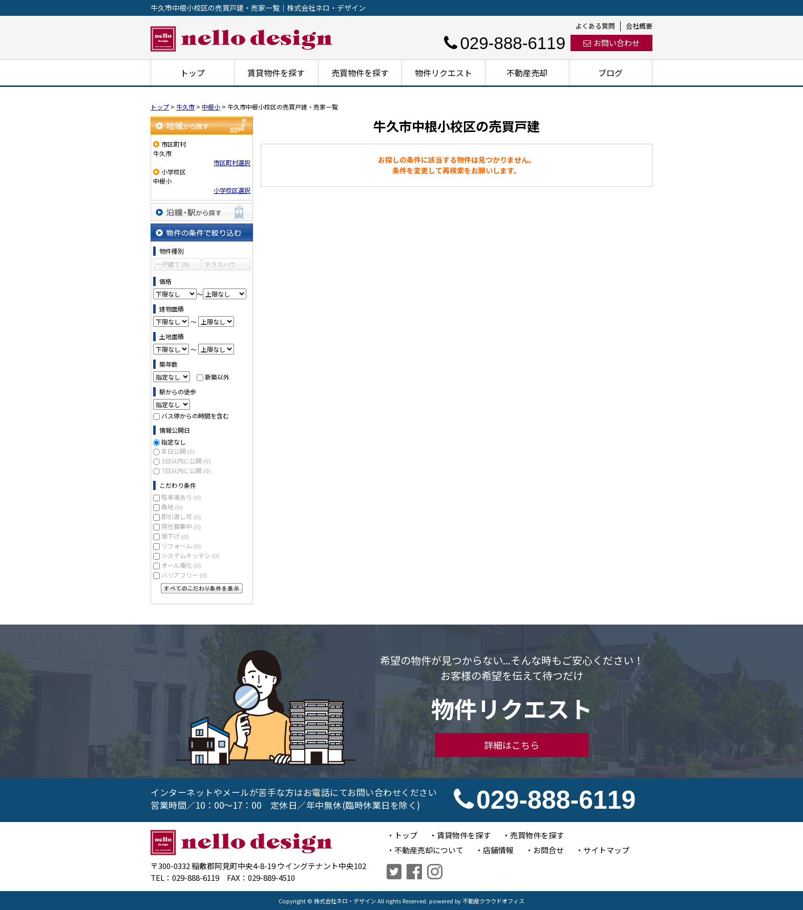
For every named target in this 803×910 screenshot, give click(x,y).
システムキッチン (190, 555)
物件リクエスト (443, 72)
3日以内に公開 (185, 460)
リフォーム (181, 545)
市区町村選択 (232, 162)
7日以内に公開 (185, 470)
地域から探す (202, 126)
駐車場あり (181, 497)
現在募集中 (181, 526)
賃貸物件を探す (276, 72)
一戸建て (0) (172, 264)
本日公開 (178, 451)
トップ (192, 72)
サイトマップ (606, 850)
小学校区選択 (232, 190)
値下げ (174, 535)
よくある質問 (595, 26)
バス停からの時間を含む (195, 415)
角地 (171, 506)
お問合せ (548, 850)
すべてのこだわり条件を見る (202, 588)
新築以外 (217, 376)
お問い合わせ (611, 42)
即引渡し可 (181, 516)
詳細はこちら (511, 744)
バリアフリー (184, 574)
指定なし (173, 441)
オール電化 (181, 565)
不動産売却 (526, 72)
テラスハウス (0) (220, 266)
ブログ (610, 72)
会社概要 (639, 26)
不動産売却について (428, 850)
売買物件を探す (360, 72)
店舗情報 (498, 850)
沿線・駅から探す (202, 212)
